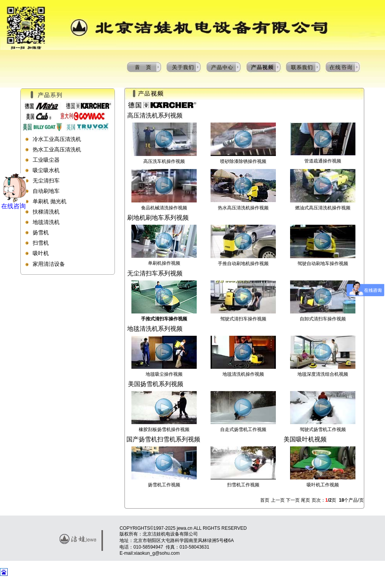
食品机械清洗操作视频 (164, 208)
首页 (265, 500)
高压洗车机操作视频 (164, 161)
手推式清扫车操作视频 (164, 319)
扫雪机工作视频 (243, 484)
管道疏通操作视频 (322, 161)
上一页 (278, 500)
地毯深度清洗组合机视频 (322, 374)
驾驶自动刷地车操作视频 (322, 263)
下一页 (293, 500)
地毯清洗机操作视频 (243, 374)
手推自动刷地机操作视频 (243, 263)
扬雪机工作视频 (164, 484)
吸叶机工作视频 (323, 484)
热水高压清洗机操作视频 (243, 208)
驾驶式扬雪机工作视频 (323, 429)
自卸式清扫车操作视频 (323, 319)
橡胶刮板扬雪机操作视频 (164, 429)
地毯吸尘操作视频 (164, 374)
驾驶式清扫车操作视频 (243, 319)
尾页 (305, 500)
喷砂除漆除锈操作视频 (243, 161)
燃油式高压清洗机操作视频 (322, 208)
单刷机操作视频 (164, 263)
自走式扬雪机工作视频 (243, 429)
